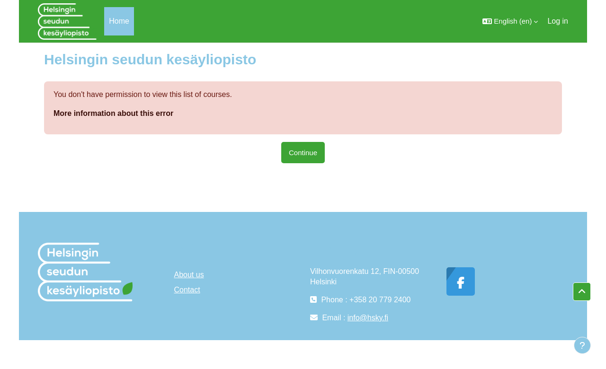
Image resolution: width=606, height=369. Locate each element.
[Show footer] (582, 345)
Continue (303, 153)
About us (189, 275)
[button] (510, 21)
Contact (187, 290)
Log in (557, 21)
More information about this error (113, 113)
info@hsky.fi (368, 318)
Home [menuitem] (119, 21)
